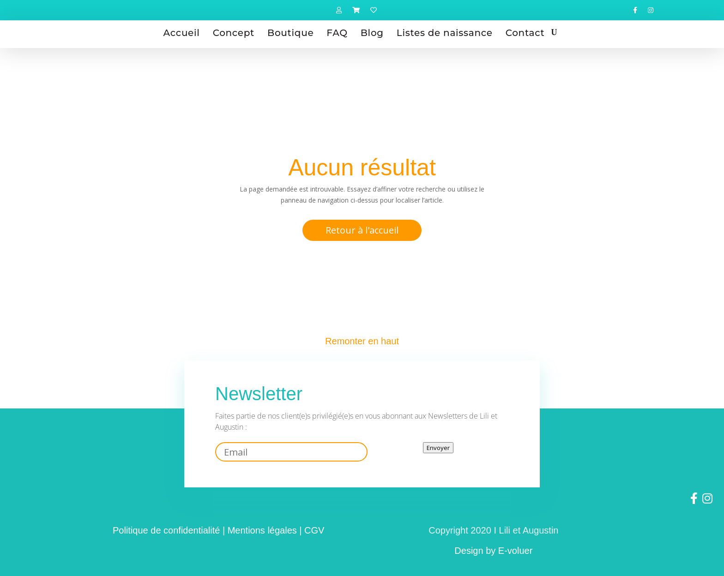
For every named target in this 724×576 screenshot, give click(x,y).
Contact (525, 32)
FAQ (336, 32)
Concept (233, 32)
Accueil (181, 32)
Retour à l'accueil (362, 230)
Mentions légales (262, 530)
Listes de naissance (445, 32)
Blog (372, 32)
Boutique (290, 32)
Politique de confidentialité (166, 530)
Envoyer (438, 448)
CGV (314, 530)
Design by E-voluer (493, 551)
